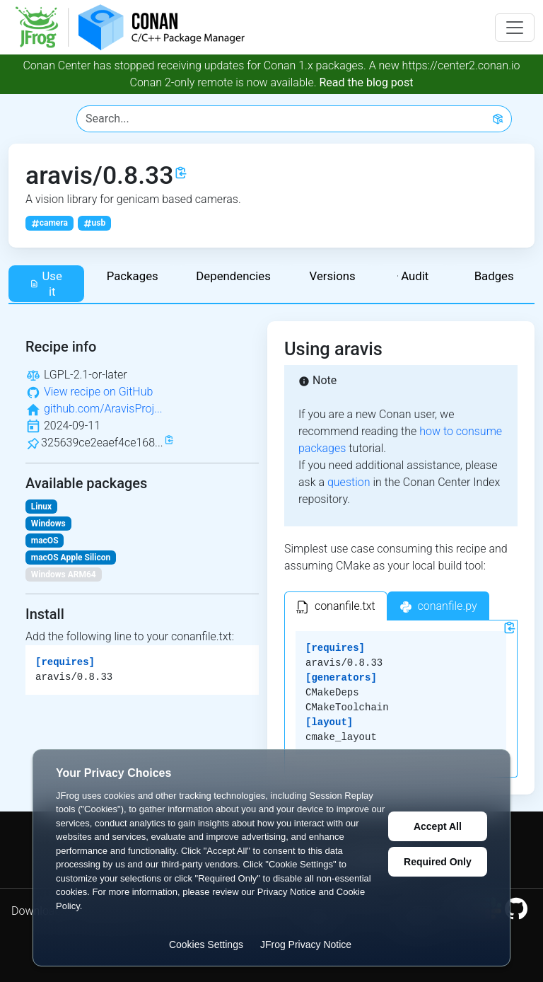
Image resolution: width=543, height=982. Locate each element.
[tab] (335, 605)
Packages (132, 276)
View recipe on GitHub (98, 391)
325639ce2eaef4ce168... (102, 442)
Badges (494, 276)
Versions (333, 276)
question (348, 482)
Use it (46, 284)
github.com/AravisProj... (103, 408)
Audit (412, 276)
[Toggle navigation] (515, 27)
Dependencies (233, 276)
